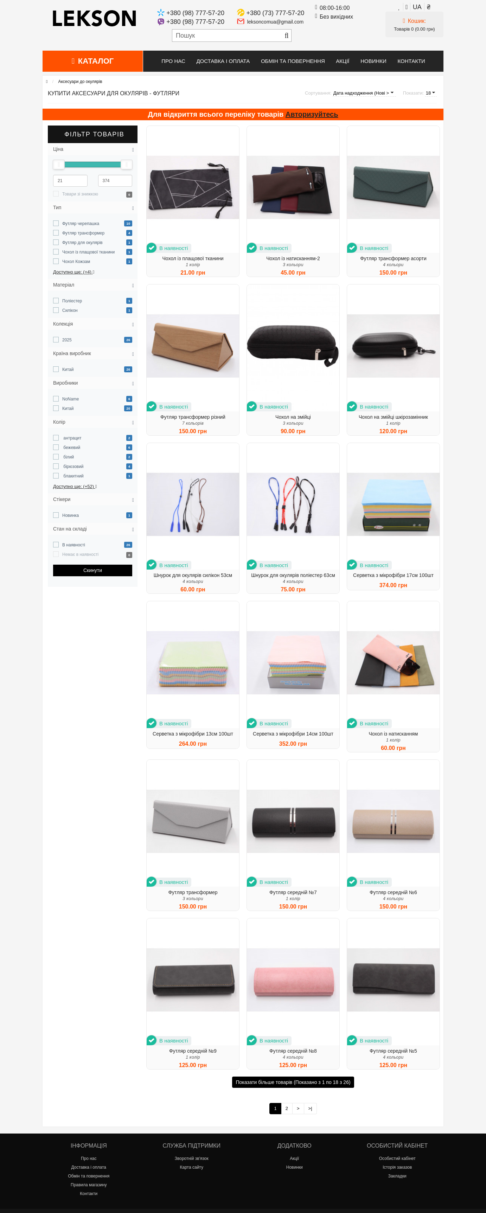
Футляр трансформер (83, 233)
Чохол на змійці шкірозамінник (393, 417)
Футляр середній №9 (193, 1051)
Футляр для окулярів (82, 242)
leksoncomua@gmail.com (275, 22)
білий (68, 457)
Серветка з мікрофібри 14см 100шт (293, 734)
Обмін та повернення (293, 61)
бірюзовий (72, 466)
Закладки (397, 1176)
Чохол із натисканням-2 (293, 258)
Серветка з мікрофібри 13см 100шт (193, 734)
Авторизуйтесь (312, 114)
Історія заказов (397, 1167)
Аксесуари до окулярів (80, 81)
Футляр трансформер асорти (393, 258)
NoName (70, 399)
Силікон (70, 310)
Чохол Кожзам (76, 261)
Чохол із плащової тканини (88, 252)
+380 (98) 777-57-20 (195, 13)
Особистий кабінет (397, 1158)
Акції (342, 61)
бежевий (71, 447)
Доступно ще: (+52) (75, 486)
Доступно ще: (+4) (73, 272)
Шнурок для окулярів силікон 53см (193, 575)
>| (310, 1108)
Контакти (411, 61)
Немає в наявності (80, 554)
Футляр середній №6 (393, 892)
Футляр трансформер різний (192, 417)
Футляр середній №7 (293, 892)
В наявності (73, 545)
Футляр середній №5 (393, 1051)
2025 (67, 340)
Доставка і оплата (223, 61)
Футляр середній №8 (293, 1051)
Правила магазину (89, 1184)
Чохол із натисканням (393, 734)
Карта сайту (191, 1167)
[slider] (59, 164)
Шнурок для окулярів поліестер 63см (293, 575)
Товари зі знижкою (80, 194)
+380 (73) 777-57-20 (276, 13)
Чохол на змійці (293, 417)
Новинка (70, 515)
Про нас (173, 61)
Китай (67, 369)
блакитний (73, 476)
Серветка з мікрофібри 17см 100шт (393, 575)
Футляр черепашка (80, 223)
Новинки (373, 61)
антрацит (72, 438)
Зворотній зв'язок (192, 1158)
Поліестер (72, 301)
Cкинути (92, 570)
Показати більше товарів (293, 1082)
